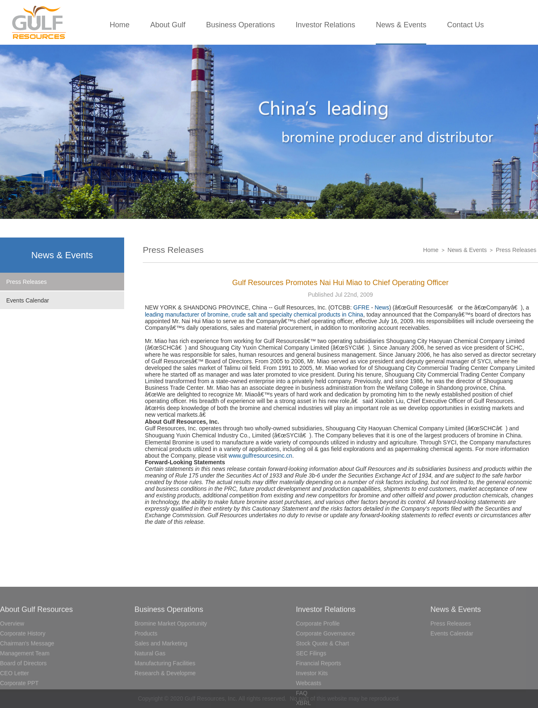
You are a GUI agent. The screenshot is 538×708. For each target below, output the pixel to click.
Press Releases (26, 281)
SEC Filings (311, 685)
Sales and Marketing (160, 675)
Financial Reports (318, 695)
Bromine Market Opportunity (170, 656)
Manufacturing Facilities (164, 695)
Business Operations (240, 25)
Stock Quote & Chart (322, 675)
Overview (12, 656)
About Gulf (167, 25)
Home (120, 25)
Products (145, 665)
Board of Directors (23, 695)
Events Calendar (27, 300)
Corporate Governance (325, 665)
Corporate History (23, 665)
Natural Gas (150, 685)
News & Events (401, 25)
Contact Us (465, 25)
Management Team (25, 685)
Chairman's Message (27, 675)
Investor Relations (325, 25)
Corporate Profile (318, 656)
